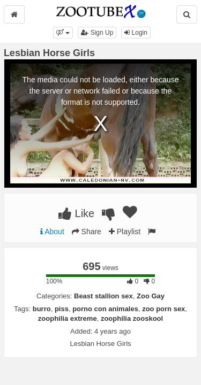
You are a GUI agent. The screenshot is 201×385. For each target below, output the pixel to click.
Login (135, 32)
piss (62, 309)
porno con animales (105, 309)
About (52, 231)
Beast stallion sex (103, 296)
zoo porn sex (163, 309)
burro (42, 309)
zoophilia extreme (67, 318)
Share (86, 231)
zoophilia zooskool (132, 318)
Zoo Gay (151, 296)
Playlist (124, 231)
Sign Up (97, 32)
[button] (63, 32)
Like (76, 213)
